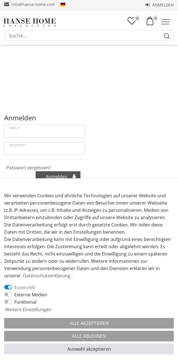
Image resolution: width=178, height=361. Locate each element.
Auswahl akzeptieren (89, 349)
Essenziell (24, 287)
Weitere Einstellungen (28, 309)
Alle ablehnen (89, 336)
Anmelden (159, 5)
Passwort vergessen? (28, 168)
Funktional (25, 302)
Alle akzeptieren (89, 323)
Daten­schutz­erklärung (46, 276)
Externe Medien (30, 295)
